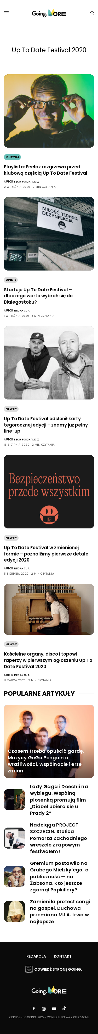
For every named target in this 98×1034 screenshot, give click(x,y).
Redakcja (22, 311)
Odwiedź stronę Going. (58, 969)
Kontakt (63, 956)
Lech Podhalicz (26, 182)
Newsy (11, 409)
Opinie (10, 280)
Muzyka (12, 157)
